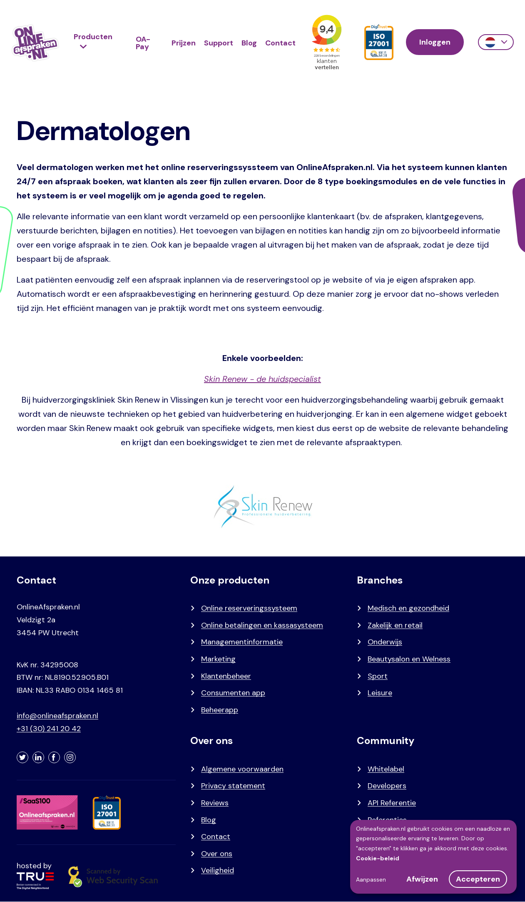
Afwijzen (422, 879)
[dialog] (433, 857)
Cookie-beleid (377, 858)
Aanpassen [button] (371, 879)
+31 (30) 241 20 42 (49, 729)
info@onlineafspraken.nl (57, 716)
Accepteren (478, 879)
